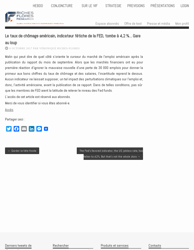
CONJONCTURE (62, 5)
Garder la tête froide (22, 151)
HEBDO (38, 5)
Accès (9, 109)
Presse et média (158, 23)
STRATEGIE (113, 5)
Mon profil (182, 23)
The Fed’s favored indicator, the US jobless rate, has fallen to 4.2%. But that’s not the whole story (111, 153)
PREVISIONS (136, 5)
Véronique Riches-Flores (59, 48)
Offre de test (133, 23)
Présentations (163, 5)
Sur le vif (89, 5)
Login (185, 5)
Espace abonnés (107, 23)
